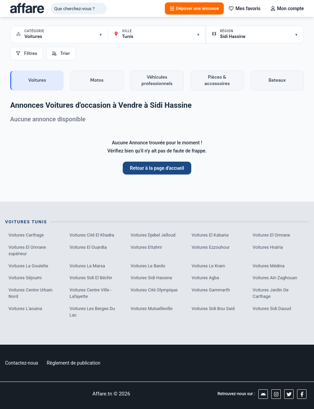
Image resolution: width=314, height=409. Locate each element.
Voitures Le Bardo (148, 265)
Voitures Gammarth (211, 289)
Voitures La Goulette (28, 265)
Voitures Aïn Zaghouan (275, 277)
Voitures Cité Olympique (154, 289)
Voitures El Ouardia (88, 247)
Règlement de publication (73, 363)
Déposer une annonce (194, 8)
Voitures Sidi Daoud (272, 308)
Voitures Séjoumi (25, 277)
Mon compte (287, 8)
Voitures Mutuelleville (152, 308)
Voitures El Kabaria (210, 235)
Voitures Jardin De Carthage (271, 293)
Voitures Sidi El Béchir (91, 277)
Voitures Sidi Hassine (151, 277)
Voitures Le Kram (208, 265)
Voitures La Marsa (87, 265)
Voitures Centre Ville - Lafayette (91, 293)
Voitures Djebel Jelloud (153, 235)
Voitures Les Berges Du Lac (92, 312)
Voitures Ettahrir (146, 247)
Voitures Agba (205, 277)
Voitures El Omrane (271, 235)
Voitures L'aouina (25, 308)
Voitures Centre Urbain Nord (30, 293)
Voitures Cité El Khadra (92, 235)
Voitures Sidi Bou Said (213, 308)
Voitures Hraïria (268, 247)
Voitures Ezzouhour (211, 247)
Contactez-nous (21, 363)
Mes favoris (244, 8)
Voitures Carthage (26, 235)
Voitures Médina (268, 265)
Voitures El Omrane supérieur (27, 251)
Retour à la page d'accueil (157, 168)
